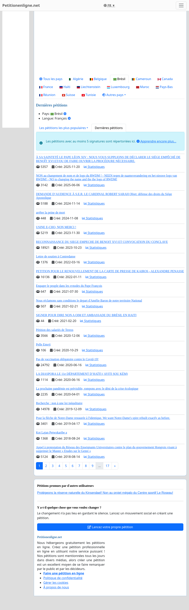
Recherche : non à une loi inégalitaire (59, 403)
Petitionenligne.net (21, 5)
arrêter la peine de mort (50, 212)
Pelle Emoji (43, 344)
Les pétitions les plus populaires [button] (62, 128)
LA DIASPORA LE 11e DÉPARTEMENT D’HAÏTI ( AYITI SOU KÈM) (82, 373)
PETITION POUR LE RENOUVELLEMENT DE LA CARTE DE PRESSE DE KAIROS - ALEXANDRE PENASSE (110, 271)
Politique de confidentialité (62, 578)
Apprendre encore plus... (156, 141)
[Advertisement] (110, 44)
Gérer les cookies (55, 582)
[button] (114, 95)
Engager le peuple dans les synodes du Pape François (69, 285)
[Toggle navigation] (181, 5)
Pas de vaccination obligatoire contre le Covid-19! (67, 359)
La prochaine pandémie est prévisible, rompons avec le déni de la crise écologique (87, 388)
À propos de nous (56, 587)
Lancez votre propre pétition (110, 527)
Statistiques (94, 167)
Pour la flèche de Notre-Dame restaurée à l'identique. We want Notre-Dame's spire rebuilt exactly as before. (103, 418)
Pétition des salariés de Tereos (54, 330)
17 (107, 466)
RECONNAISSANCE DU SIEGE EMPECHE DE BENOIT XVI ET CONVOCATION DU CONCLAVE (102, 241)
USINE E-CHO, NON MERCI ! (56, 227)
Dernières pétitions (108, 128)
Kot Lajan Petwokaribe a (51, 432)
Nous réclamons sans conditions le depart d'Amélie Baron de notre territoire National (89, 300)
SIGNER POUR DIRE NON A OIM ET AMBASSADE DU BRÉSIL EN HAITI (86, 315)
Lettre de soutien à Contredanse (55, 256)
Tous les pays (50, 79)
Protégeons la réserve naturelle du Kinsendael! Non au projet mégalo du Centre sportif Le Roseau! (105, 492)
